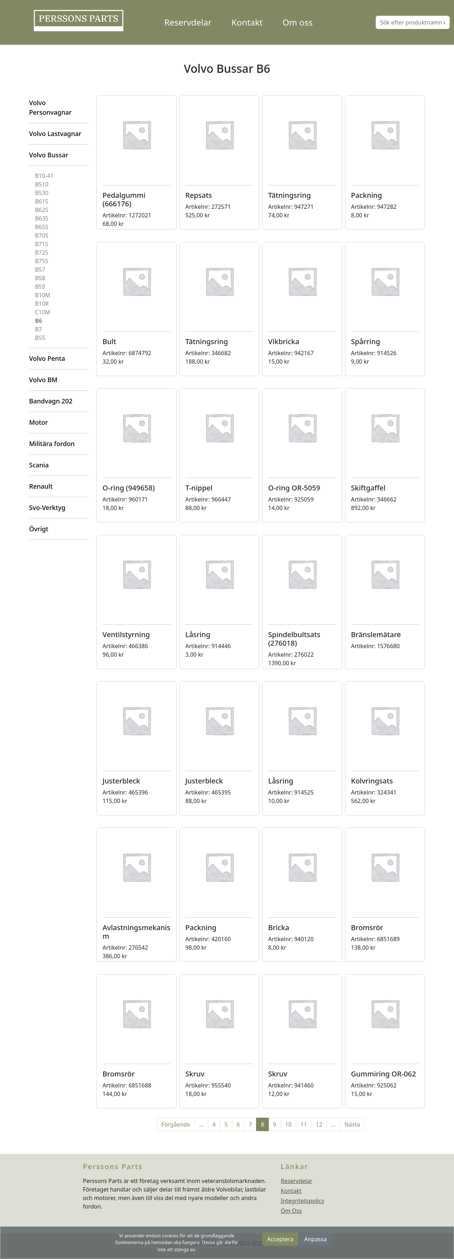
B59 (40, 287)
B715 (42, 244)
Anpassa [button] (315, 1239)
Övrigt (38, 529)
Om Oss (291, 1211)
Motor (38, 422)
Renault (40, 486)
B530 (42, 193)
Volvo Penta (47, 358)
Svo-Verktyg (47, 507)
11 (303, 1124)
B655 (42, 227)
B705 (42, 235)
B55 (40, 338)
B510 (42, 184)
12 (319, 1124)
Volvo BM (43, 379)
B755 (42, 261)
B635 (42, 218)
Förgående (175, 1124)
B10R (42, 304)
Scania (39, 465)
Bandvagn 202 (50, 401)
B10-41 (44, 176)
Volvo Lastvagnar (55, 133)
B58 (40, 278)
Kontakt (247, 22)
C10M (42, 312)
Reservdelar (187, 22)
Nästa (352, 1124)
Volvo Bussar (48, 155)
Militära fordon (52, 443)
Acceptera (280, 1239)
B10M (42, 295)
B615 (42, 201)
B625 (42, 210)
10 (288, 1124)
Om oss (298, 22)
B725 (42, 252)
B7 (38, 329)
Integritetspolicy (303, 1201)
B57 (40, 269)
